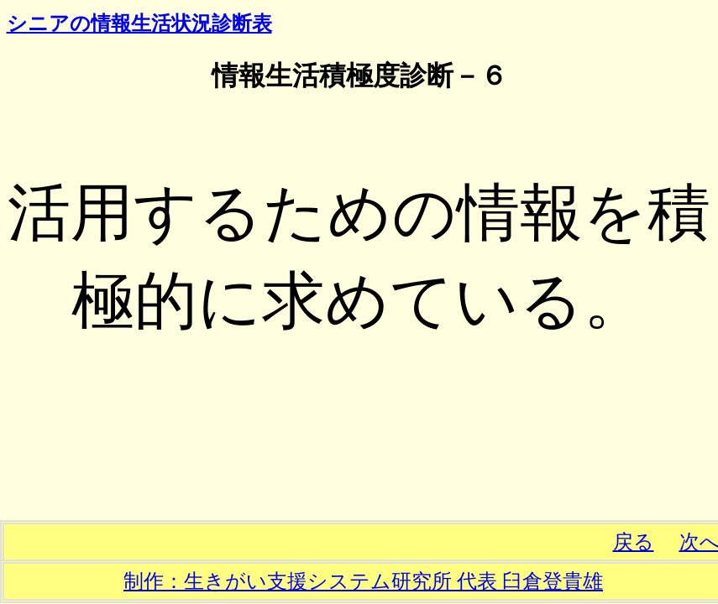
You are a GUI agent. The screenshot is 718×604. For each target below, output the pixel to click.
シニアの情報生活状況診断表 (139, 23)
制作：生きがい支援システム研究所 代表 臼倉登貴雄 (363, 581)
